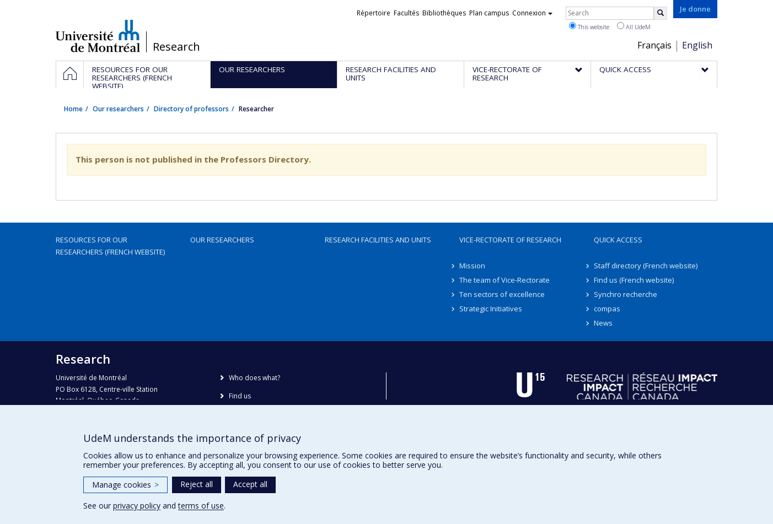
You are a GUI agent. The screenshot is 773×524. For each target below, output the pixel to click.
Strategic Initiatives (490, 309)
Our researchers (118, 109)
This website (589, 26)
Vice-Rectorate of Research (510, 240)
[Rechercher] (660, 13)
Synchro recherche (625, 294)
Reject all (196, 484)
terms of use (201, 505)
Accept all (250, 484)
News (603, 323)
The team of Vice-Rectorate (504, 280)
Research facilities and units (378, 240)
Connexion (532, 13)
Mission (472, 266)
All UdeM (634, 26)
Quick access (618, 240)
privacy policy (136, 505)
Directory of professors (191, 109)
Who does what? (254, 377)
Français (654, 45)
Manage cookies (125, 484)
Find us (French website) (634, 280)
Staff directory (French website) (645, 266)
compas (607, 309)
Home (73, 109)
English (697, 45)
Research (176, 46)
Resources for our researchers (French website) (110, 246)
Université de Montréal (98, 35)
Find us (240, 396)
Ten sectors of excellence (502, 294)
